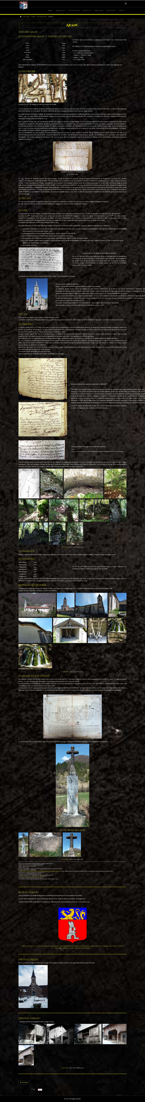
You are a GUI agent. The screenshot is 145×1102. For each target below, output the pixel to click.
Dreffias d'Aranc (29, 1018)
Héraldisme (98, 10)
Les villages (41, 17)
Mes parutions (74, 10)
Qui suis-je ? (87, 10)
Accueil (26, 17)
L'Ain (49, 10)
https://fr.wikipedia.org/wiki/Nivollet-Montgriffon (33, 876)
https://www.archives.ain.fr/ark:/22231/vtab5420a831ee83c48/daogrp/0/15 (40, 871)
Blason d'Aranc (28, 892)
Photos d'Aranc (28, 959)
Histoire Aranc (28, 32)
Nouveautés (110, 10)
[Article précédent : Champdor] (24, 1082)
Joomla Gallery (65, 547)
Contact (121, 10)
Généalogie (60, 10)
